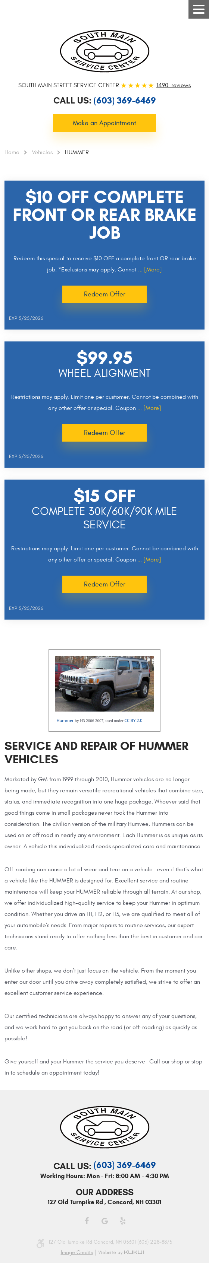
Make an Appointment (104, 123)
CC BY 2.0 (133, 720)
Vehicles (42, 152)
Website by (122, 1252)
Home (11, 152)
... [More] (149, 269)
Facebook (86, 1220)
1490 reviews (173, 85)
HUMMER (77, 152)
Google (104, 1220)
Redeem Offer (104, 294)
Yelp (122, 1220)
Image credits (77, 1253)
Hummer (65, 720)
